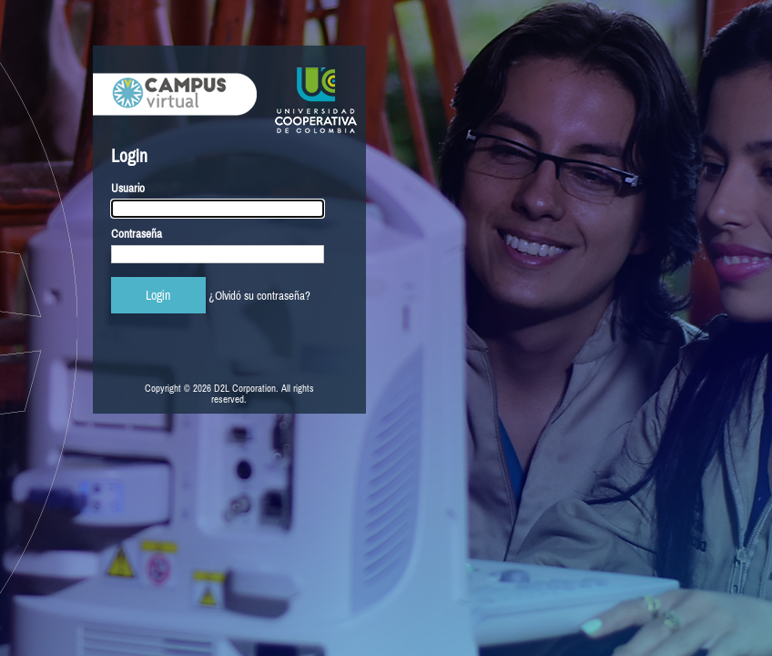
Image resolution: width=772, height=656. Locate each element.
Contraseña (136, 234)
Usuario (128, 188)
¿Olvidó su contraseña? (259, 295)
